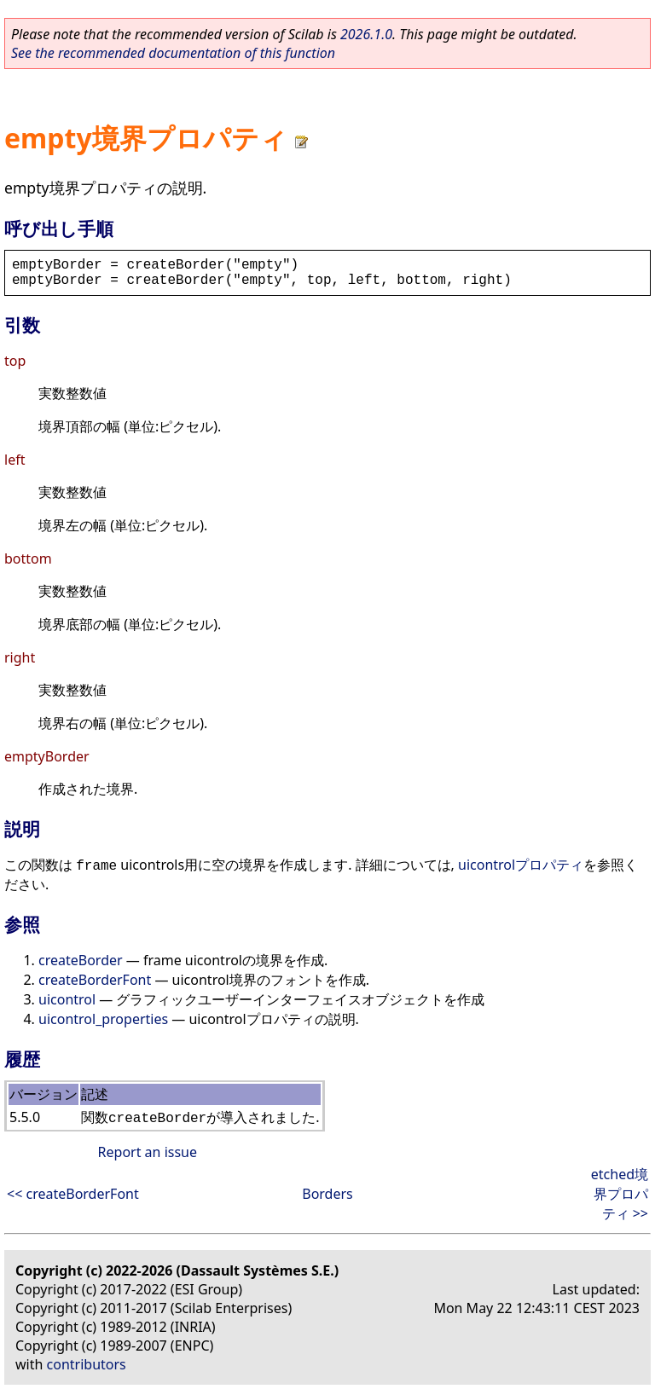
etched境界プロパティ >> (619, 1194)
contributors (86, 1364)
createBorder (80, 960)
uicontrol (67, 999)
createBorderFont (94, 979)
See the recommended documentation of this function (173, 52)
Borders (327, 1193)
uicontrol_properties (103, 1019)
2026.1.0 (366, 34)
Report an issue (147, 1152)
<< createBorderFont (73, 1193)
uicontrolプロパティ (520, 864)
